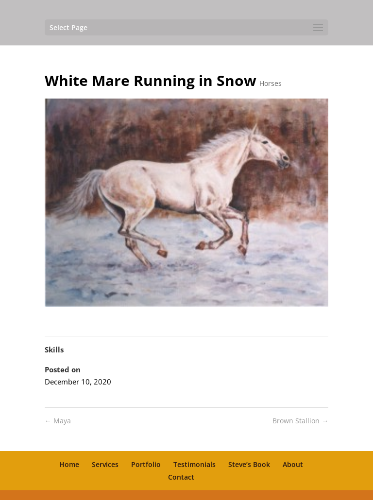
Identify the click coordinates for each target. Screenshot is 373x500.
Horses (270, 83)
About (293, 464)
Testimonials (194, 464)
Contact (181, 477)
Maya (58, 420)
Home (69, 464)
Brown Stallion (300, 420)
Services (105, 464)
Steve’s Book (249, 464)
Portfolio (146, 464)
